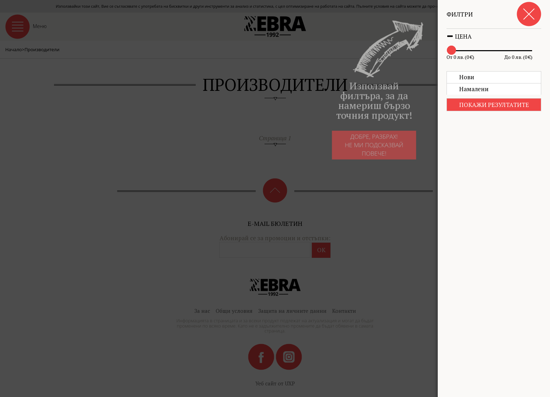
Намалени (474, 89)
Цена (459, 36)
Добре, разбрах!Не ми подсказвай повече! (366, 148)
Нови (466, 77)
